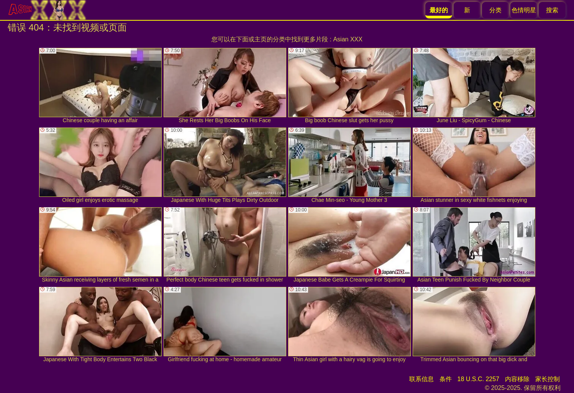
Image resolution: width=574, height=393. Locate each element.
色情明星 (524, 10)
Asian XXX (347, 39)
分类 (495, 10)
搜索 (552, 10)
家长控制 (547, 379)
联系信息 (421, 379)
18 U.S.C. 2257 (478, 379)
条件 (446, 379)
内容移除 (517, 379)
